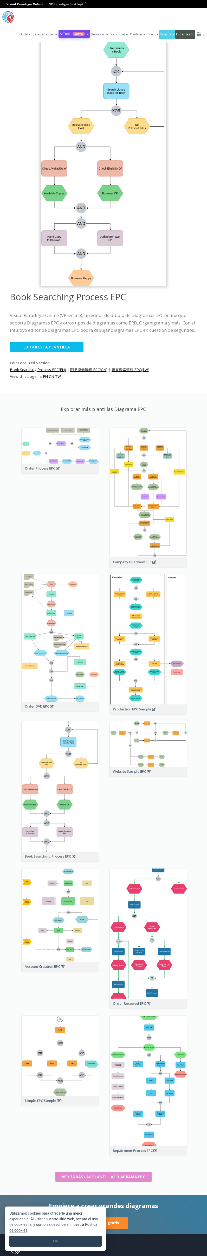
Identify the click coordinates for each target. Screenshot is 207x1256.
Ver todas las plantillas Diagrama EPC (103, 1176)
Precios (152, 34)
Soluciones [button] (119, 34)
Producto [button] (23, 34)
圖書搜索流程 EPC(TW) (130, 369)
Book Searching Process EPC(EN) (38, 369)
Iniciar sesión (185, 34)
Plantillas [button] (137, 34)
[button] (45, 34)
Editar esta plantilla (46, 347)
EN (45, 376)
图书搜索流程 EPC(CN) (88, 369)
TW (58, 376)
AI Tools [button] (74, 34)
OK (55, 1241)
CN (51, 376)
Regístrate (167, 34)
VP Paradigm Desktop (67, 4)
